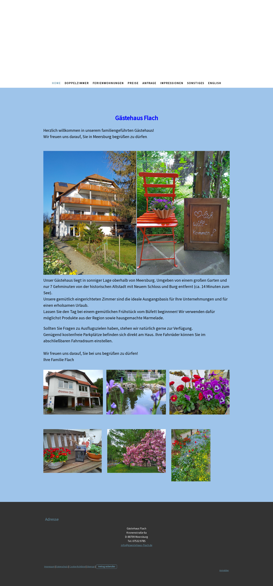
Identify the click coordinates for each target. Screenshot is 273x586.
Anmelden (224, 570)
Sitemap (91, 566)
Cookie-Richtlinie (77, 566)
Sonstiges (195, 83)
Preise (133, 83)
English (214, 83)
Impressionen (171, 83)
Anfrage (149, 83)
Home (56, 83)
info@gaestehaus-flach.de (136, 545)
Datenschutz (62, 566)
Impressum (49, 566)
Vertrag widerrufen (106, 566)
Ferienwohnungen (108, 83)
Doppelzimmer (77, 83)
